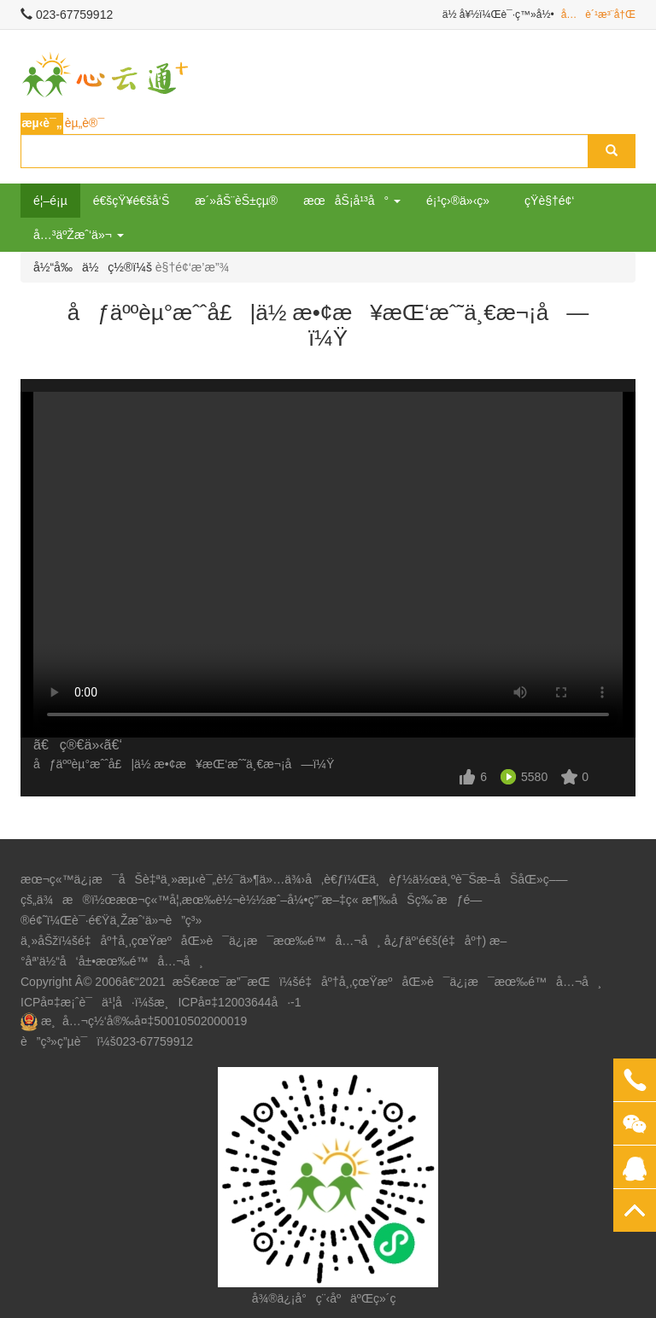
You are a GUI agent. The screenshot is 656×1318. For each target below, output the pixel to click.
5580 (534, 777)
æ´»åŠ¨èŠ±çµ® (236, 200)
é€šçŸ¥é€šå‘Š (131, 200)
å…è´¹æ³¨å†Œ (598, 14)
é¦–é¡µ (50, 200)
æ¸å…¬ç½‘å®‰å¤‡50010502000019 (144, 1021)
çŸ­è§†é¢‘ (549, 200)
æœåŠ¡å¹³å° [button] (352, 200)
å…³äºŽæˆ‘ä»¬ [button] (78, 235)
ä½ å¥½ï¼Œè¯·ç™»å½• (498, 14)
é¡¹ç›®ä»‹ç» (462, 200)
